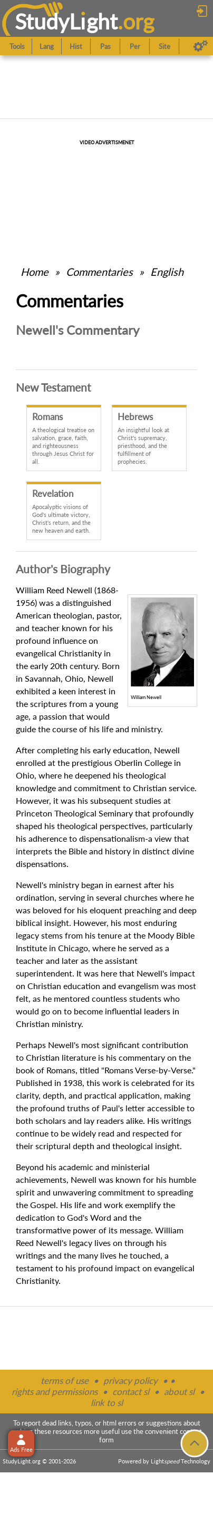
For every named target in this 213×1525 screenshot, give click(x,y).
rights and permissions (55, 1391)
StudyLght (66, 21)
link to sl (107, 1402)
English (166, 271)
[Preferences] (200, 46)
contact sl (130, 1391)
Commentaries (99, 271)
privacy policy (130, 1380)
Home (35, 271)
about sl (179, 1391)
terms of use (65, 1380)
